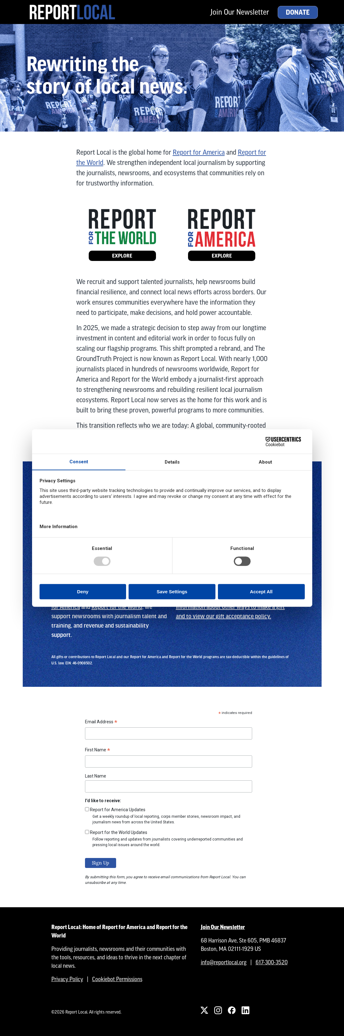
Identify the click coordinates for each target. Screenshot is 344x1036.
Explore (122, 255)
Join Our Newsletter (239, 12)
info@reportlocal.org (224, 962)
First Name (97, 750)
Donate (298, 12)
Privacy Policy (67, 979)
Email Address (101, 722)
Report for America (199, 152)
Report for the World (117, 607)
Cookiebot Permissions (117, 979)
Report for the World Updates (118, 832)
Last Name (95, 775)
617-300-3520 (272, 962)
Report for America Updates (117, 809)
